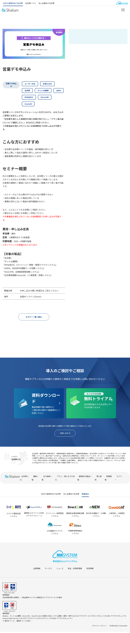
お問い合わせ (65, 434)
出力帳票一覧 (47, 479)
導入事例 (98, 479)
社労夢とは (24, 479)
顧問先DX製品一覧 (84, 479)
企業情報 (37, 569)
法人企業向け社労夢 (46, 3)
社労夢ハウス (30, 3)
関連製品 (85, 495)
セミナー (118, 479)
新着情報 (108, 479)
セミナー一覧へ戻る (34, 317)
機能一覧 (35, 479)
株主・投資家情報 (77, 569)
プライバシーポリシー (99, 627)
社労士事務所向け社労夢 (13, 3)
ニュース (61, 569)
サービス (49, 569)
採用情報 (92, 569)
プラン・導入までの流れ (65, 479)
